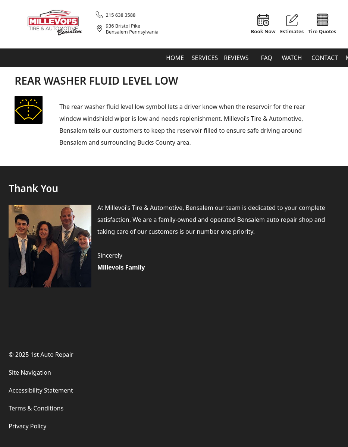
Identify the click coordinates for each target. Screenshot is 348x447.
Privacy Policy (27, 426)
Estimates (292, 31)
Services (205, 58)
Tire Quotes (322, 31)
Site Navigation (30, 372)
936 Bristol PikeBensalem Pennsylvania (132, 29)
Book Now (263, 31)
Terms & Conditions (36, 408)
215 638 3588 (121, 15)
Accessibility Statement (41, 390)
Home (175, 58)
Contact (324, 58)
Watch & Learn (292, 60)
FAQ (266, 58)
